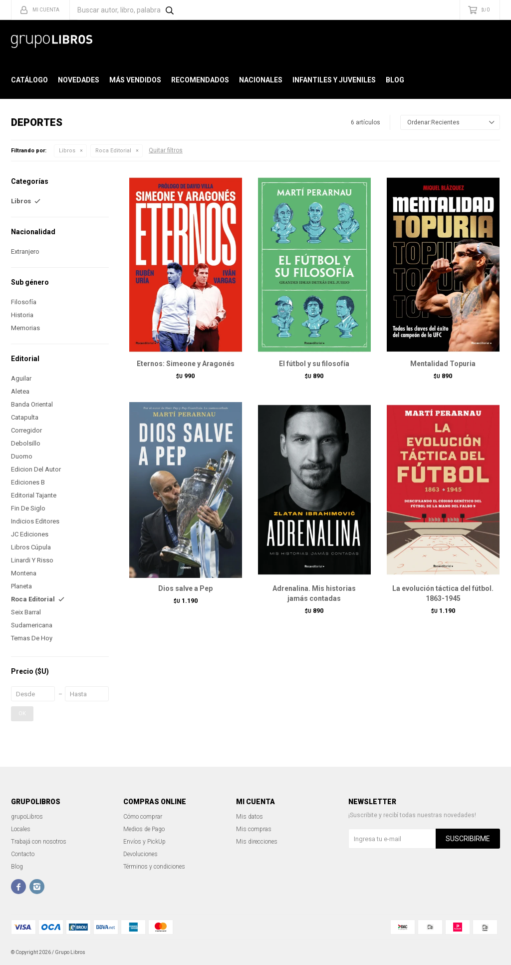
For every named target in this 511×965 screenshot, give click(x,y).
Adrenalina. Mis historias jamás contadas (314, 593)
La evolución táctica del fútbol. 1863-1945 (443, 593)
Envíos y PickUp (144, 841)
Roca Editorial (113, 150)
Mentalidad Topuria (443, 364)
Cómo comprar (142, 816)
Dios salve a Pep (185, 588)
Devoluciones (140, 854)
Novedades (78, 80)
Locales (20, 829)
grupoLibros (27, 816)
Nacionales (260, 80)
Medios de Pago (144, 829)
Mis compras (253, 829)
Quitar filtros (166, 150)
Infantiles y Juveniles (334, 80)
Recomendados (200, 80)
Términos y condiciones (154, 866)
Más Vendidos (135, 80)
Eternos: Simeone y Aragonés (186, 364)
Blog (395, 80)
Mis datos (249, 816)
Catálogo (29, 80)
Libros (67, 150)
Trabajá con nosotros (38, 841)
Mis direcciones (256, 841)
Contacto (22, 854)
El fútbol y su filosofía (314, 364)
